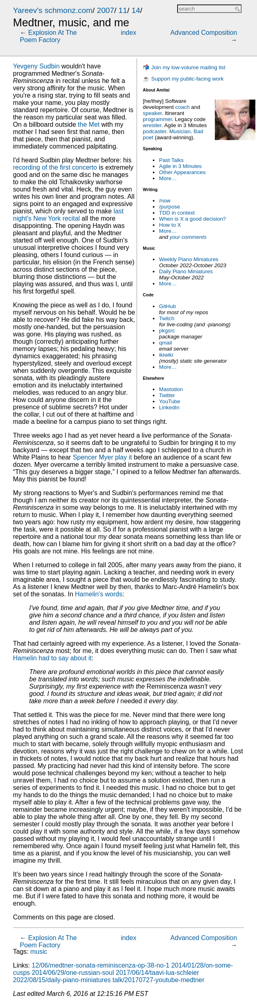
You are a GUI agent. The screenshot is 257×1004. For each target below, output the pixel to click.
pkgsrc (167, 331)
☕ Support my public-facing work (183, 79)
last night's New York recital (68, 215)
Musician (180, 131)
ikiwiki (166, 355)
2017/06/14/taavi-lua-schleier (157, 972)
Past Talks (171, 160)
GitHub (167, 306)
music (38, 951)
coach (182, 107)
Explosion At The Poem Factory (48, 36)
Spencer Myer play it (102, 457)
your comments (187, 237)
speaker (152, 113)
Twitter (167, 395)
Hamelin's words (98, 594)
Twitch (166, 318)
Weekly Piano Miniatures (188, 259)
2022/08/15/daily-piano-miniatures (62, 979)
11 (122, 10)
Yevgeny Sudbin (36, 66)
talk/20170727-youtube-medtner (159, 979)
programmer (157, 119)
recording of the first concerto (55, 167)
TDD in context (177, 213)
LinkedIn (169, 407)
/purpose (169, 207)
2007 (105, 10)
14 (135, 10)
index (128, 32)
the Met (88, 124)
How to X (170, 225)
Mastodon (171, 389)
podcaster (154, 131)
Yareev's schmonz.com (52, 10)
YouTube (169, 401)
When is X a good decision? (192, 219)
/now (164, 201)
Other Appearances (182, 172)
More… (168, 178)
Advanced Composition (203, 32)
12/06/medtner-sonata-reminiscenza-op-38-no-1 (100, 965)
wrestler (152, 125)
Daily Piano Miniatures (186, 271)
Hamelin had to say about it (52, 658)
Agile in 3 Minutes (180, 166)
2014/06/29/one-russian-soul (73, 972)
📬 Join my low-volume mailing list (184, 67)
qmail (165, 343)
